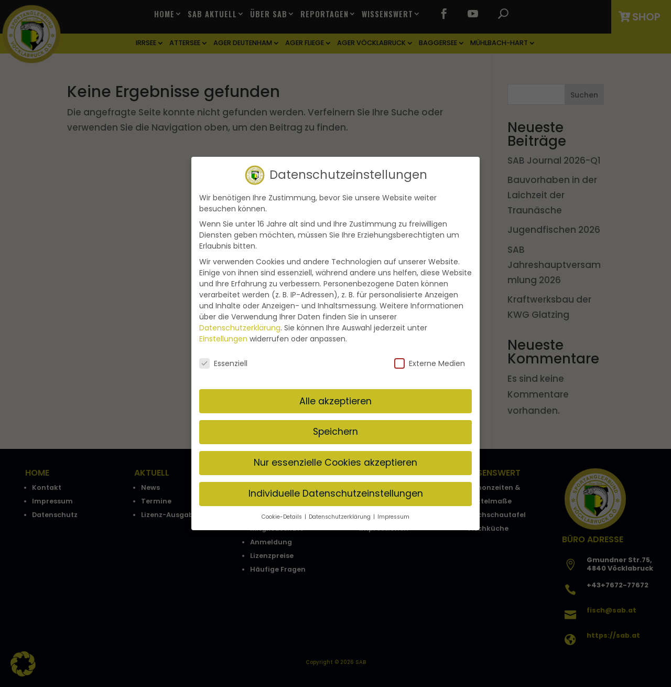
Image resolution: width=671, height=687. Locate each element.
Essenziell (223, 363)
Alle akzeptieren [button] (335, 400)
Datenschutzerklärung (239, 327)
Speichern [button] (335, 431)
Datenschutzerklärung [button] (340, 516)
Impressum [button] (393, 516)
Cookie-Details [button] (283, 516)
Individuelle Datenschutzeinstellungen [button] (335, 493)
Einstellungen (223, 338)
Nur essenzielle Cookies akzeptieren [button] (335, 462)
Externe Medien (429, 363)
